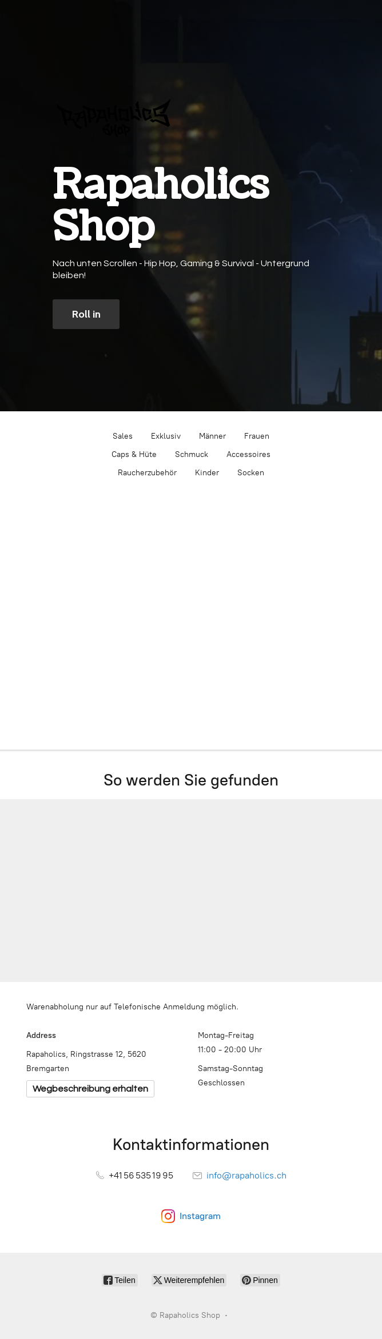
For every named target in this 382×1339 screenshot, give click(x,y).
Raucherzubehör (147, 473)
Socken (250, 473)
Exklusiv (166, 436)
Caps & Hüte (134, 454)
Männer (212, 436)
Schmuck (191, 454)
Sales (123, 436)
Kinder (207, 473)
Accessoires (248, 454)
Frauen (256, 436)
